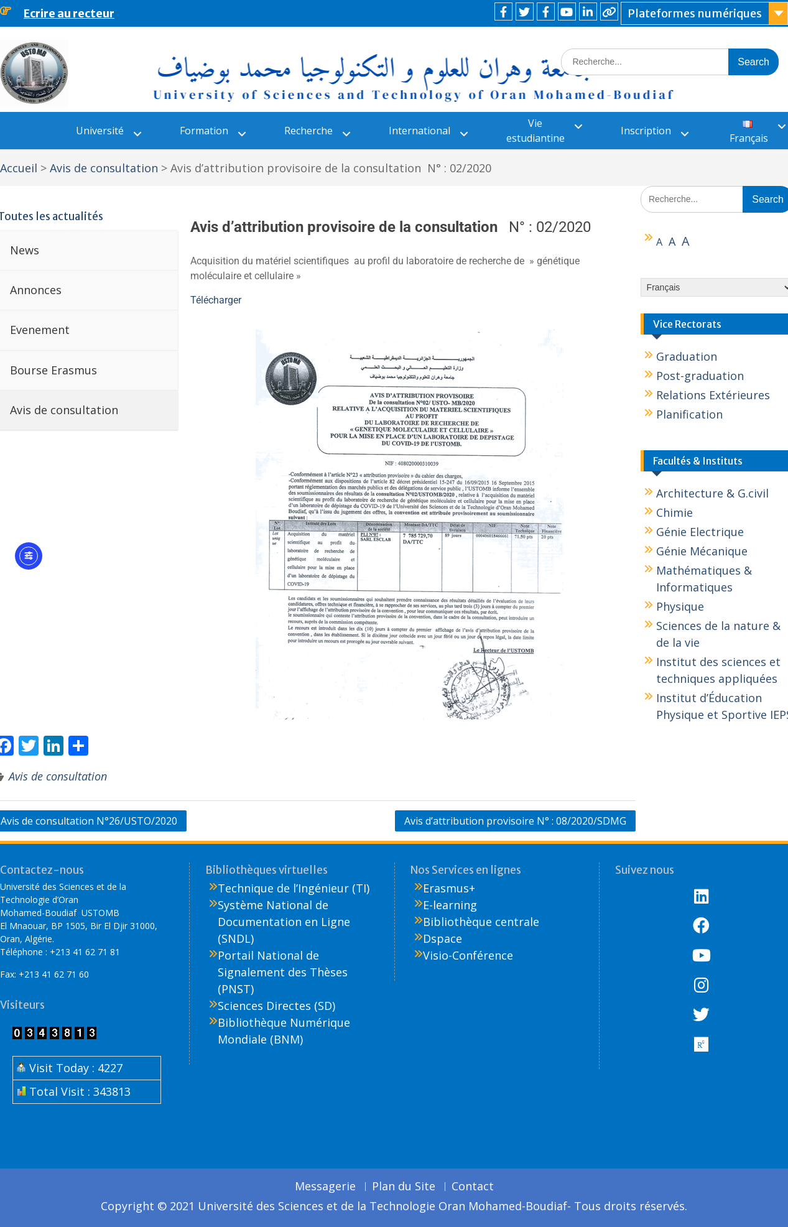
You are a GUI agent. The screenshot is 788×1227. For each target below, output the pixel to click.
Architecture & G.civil (712, 493)
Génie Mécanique (702, 551)
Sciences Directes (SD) (276, 1005)
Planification (689, 414)
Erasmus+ (449, 888)
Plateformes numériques (695, 13)
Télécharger (215, 300)
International (419, 130)
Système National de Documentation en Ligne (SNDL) (284, 921)
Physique (680, 606)
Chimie (674, 512)
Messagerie (325, 1186)
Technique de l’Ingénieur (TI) (293, 888)
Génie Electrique (700, 531)
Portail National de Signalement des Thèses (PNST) (283, 972)
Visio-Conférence (468, 955)
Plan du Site (403, 1186)
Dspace (442, 938)
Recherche (308, 130)
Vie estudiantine (535, 130)
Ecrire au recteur (69, 13)
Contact (473, 1186)
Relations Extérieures (713, 394)
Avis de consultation (58, 776)
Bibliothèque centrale (481, 921)
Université (100, 130)
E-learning (450, 904)
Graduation (686, 356)
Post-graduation (700, 375)
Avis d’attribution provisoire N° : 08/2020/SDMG (515, 821)
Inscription (646, 130)
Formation (204, 130)
